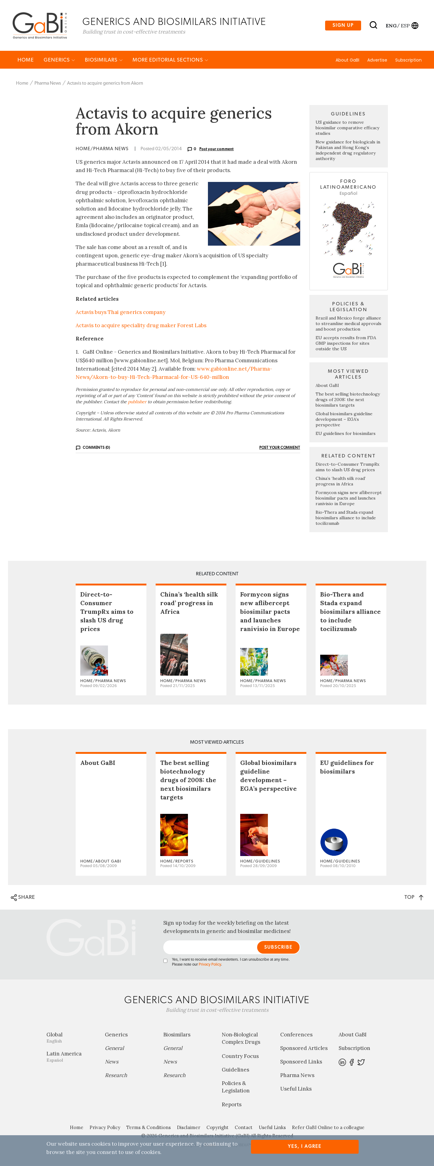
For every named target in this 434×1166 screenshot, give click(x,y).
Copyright (217, 1128)
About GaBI (347, 61)
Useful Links (296, 1089)
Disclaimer (188, 1128)
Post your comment (216, 149)
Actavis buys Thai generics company (120, 312)
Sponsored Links (301, 1062)
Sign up (343, 25)
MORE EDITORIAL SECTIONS (170, 60)
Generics (59, 60)
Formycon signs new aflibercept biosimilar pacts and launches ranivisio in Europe (349, 498)
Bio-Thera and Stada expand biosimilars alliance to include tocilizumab (346, 518)
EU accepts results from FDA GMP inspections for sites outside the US (346, 344)
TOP (413, 897)
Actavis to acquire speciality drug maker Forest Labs (141, 326)
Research (116, 1075)
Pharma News (47, 84)
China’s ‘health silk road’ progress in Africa (341, 481)
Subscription (408, 61)
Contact (244, 1128)
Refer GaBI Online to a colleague (328, 1128)
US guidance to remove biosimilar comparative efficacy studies (347, 128)
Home (26, 60)
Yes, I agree (304, 1146)
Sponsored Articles (304, 1048)
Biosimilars (104, 60)
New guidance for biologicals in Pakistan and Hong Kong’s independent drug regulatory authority (348, 151)
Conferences (296, 1035)
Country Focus (240, 1056)
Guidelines (235, 1070)
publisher (137, 402)
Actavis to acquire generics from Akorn (105, 84)
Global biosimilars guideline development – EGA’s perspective (344, 420)
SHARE (23, 898)
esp (405, 25)
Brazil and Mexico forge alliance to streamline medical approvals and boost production (348, 324)
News (111, 1062)
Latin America (71, 1057)
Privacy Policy (210, 965)
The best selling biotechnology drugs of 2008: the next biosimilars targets (348, 400)
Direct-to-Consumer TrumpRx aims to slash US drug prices (347, 467)
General (114, 1048)
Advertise (377, 61)
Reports (231, 1105)
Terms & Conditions (148, 1128)
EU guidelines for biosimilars (346, 434)
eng (391, 25)
